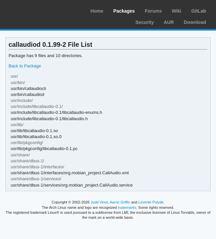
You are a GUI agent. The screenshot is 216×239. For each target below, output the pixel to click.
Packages (124, 11)
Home (96, 11)
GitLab (198, 11)
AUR (169, 22)
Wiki (176, 11)
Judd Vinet (99, 202)
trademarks (127, 207)
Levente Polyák (150, 202)
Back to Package (25, 65)
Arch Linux (36, 10)
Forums (153, 11)
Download (195, 22)
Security (145, 22)
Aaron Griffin (120, 202)
